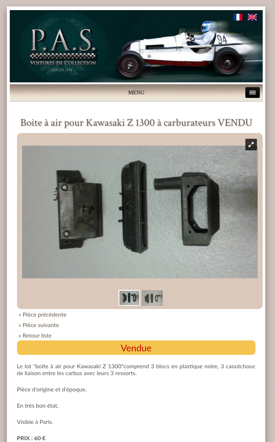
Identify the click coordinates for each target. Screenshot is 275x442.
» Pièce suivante (39, 324)
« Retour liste (35, 335)
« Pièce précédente (43, 314)
